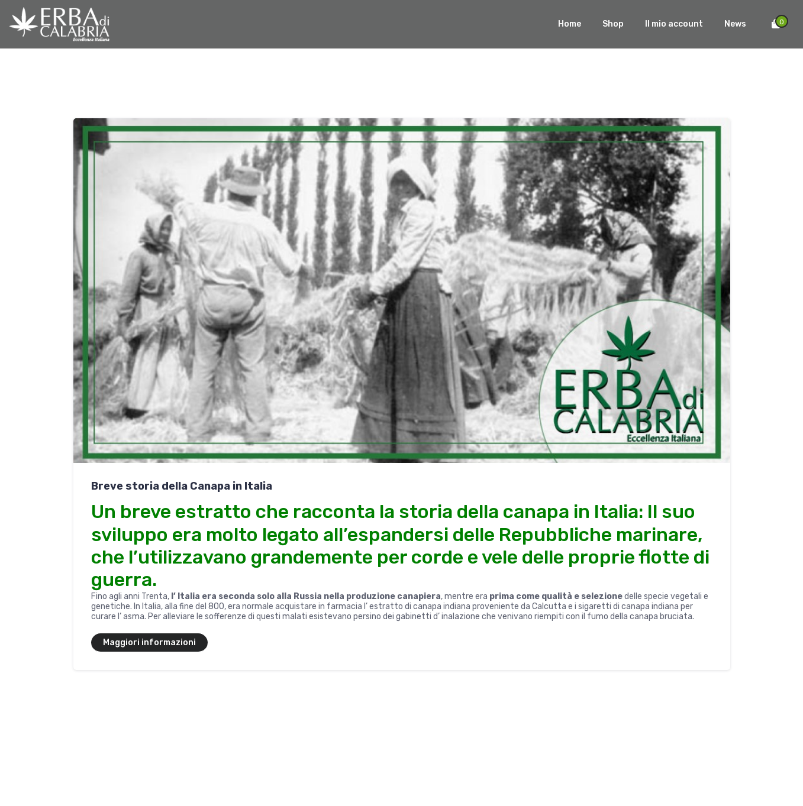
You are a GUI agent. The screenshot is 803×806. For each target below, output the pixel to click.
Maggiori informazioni (149, 642)
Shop (613, 24)
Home (569, 24)
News (735, 24)
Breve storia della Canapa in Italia (181, 486)
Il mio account (674, 24)
